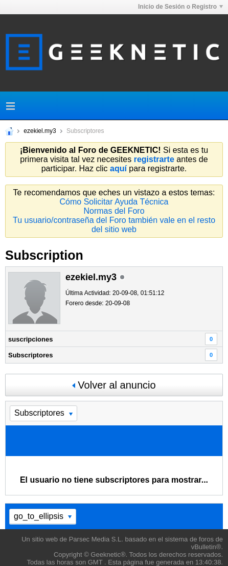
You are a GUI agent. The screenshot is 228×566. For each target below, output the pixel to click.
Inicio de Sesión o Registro (180, 6)
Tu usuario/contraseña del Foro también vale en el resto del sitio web (114, 225)
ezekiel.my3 (40, 130)
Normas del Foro (113, 211)
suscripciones (30, 339)
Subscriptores (30, 355)
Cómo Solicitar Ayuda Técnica (114, 201)
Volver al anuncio (113, 385)
